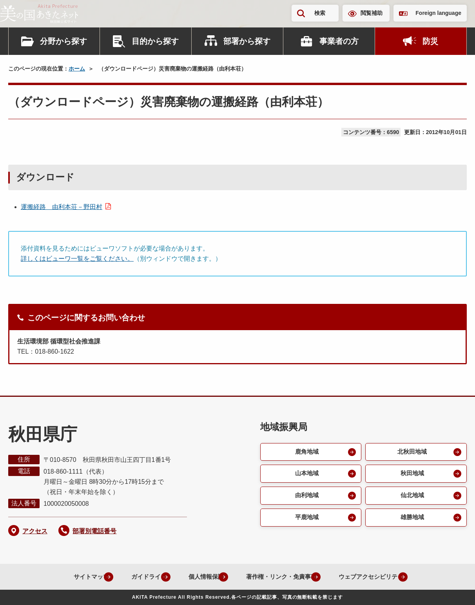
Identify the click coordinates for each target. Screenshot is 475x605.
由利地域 (306, 497)
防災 (430, 41)
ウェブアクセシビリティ (373, 576)
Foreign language (438, 13)
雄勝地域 (411, 520)
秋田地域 (411, 475)
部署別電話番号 (94, 531)
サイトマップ (73, 576)
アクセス (34, 531)
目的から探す (155, 41)
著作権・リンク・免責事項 (277, 576)
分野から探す (63, 41)
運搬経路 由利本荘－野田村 (61, 206)
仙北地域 (411, 497)
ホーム (77, 68)
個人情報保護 (197, 576)
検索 (319, 13)
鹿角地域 (306, 452)
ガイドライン (135, 576)
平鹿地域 (306, 520)
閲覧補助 (372, 13)
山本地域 (306, 475)
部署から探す (246, 41)
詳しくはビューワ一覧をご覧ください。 (77, 258)
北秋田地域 (411, 452)
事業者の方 (339, 41)
